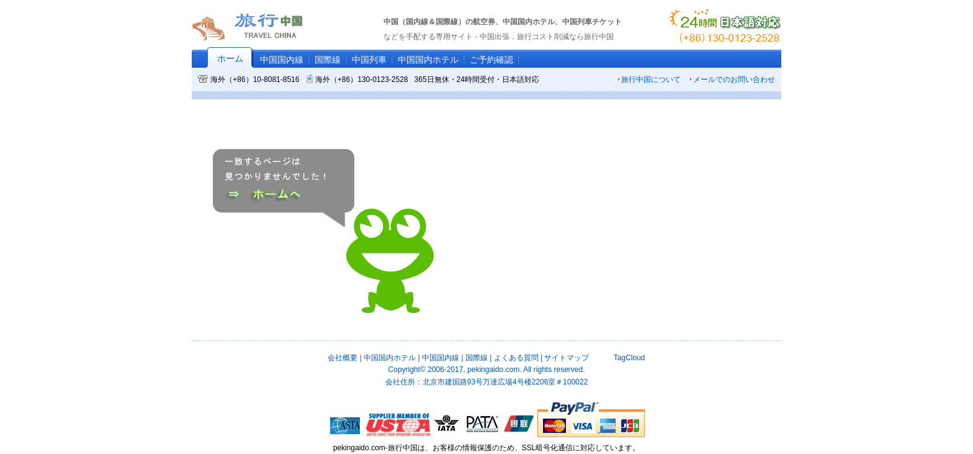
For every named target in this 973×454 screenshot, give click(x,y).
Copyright (406, 369)
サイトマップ (566, 357)
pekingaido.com (493, 369)
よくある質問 (516, 357)
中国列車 (369, 60)
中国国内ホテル (428, 60)
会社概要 (342, 357)
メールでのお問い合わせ (732, 79)
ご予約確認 (491, 60)
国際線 (328, 60)
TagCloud (628, 357)
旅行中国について (649, 79)
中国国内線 (281, 60)
